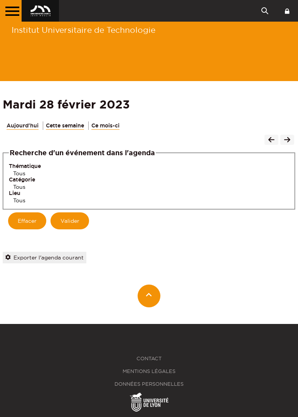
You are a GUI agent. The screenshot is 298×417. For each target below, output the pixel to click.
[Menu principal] (11, 11)
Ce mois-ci (105, 125)
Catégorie (22, 179)
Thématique (25, 166)
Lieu (14, 193)
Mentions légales (149, 371)
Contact (149, 358)
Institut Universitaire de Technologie (83, 29)
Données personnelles (149, 383)
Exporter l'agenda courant (44, 257)
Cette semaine (65, 125)
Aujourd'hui (23, 125)
